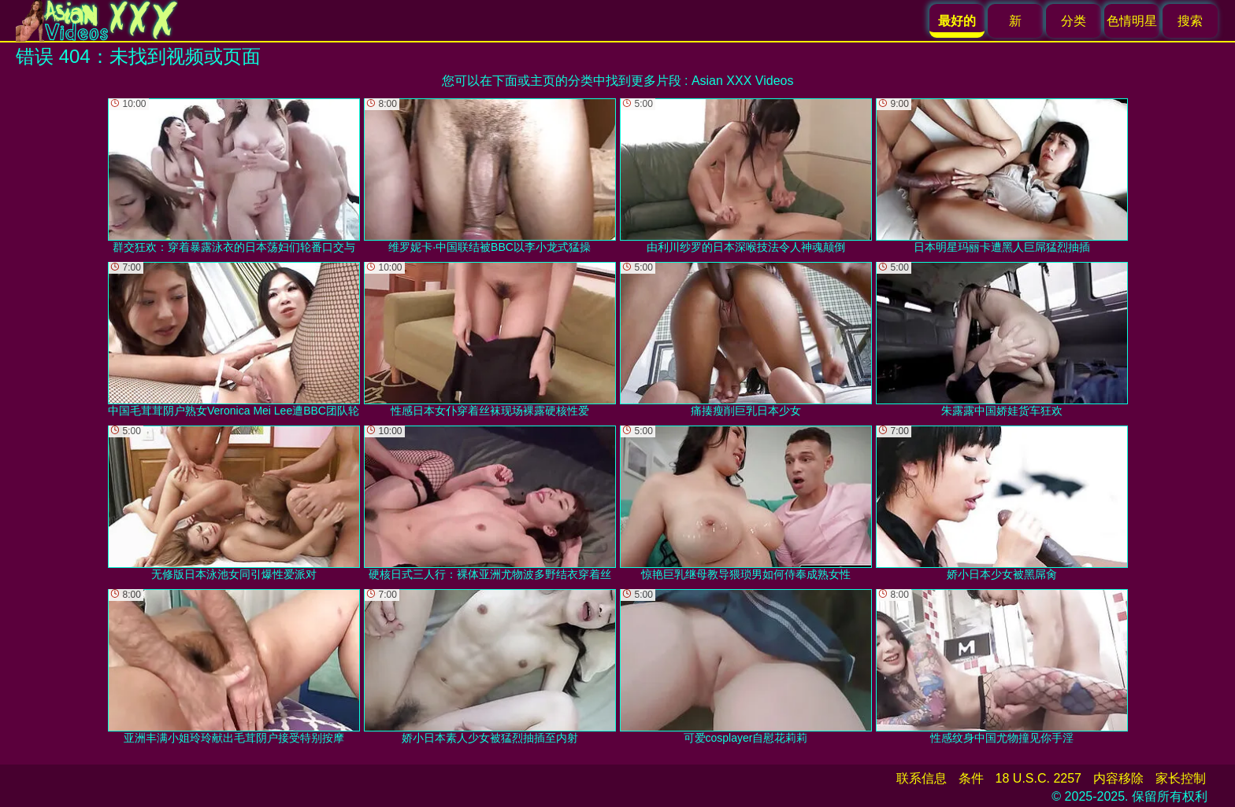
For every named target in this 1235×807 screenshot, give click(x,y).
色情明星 (1132, 21)
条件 (971, 778)
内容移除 (1118, 778)
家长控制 (1180, 778)
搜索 (1190, 21)
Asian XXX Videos (743, 80)
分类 (1073, 21)
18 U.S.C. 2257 (1038, 778)
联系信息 (921, 778)
